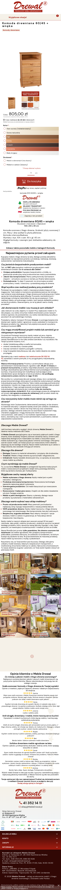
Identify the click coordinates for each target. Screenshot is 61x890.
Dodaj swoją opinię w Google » (30, 783)
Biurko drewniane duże (30, 660)
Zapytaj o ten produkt (41, 216)
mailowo (22, 356)
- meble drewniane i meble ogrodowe (30, 639)
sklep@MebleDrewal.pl (31, 817)
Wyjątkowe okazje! (18, 17)
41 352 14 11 (32, 813)
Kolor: (16, 125)
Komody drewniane (11, 30)
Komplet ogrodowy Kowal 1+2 (30, 645)
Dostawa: (17, 157)
